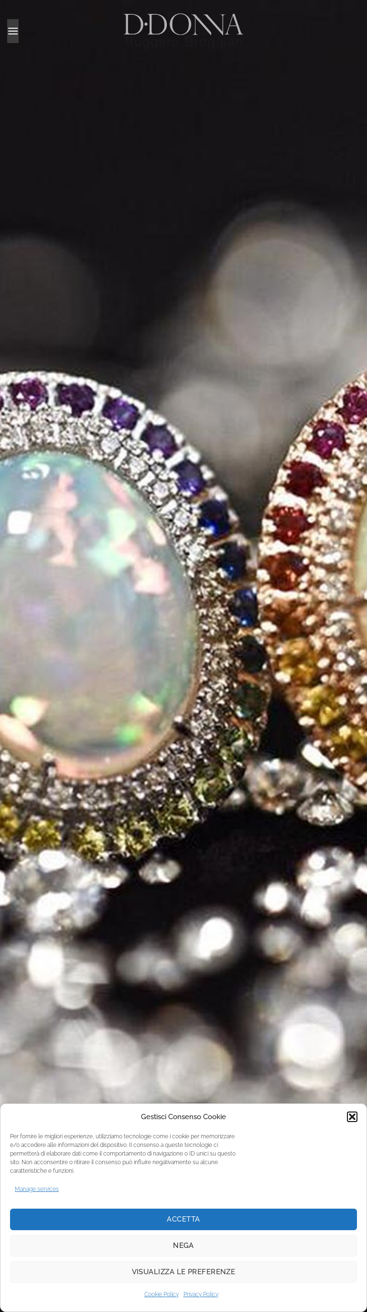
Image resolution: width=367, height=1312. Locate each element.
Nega (183, 1245)
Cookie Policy (161, 1294)
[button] (352, 1117)
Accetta (183, 1219)
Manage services (37, 1189)
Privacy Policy (201, 1294)
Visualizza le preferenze (184, 1272)
